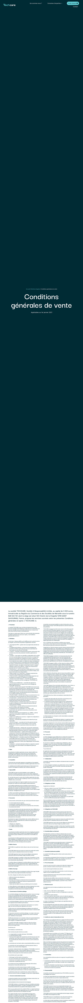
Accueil (28, 289)
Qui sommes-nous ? (36, 3)
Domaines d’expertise (54, 3)
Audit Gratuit (72, 3)
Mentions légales (35, 289)
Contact (75, 6)
